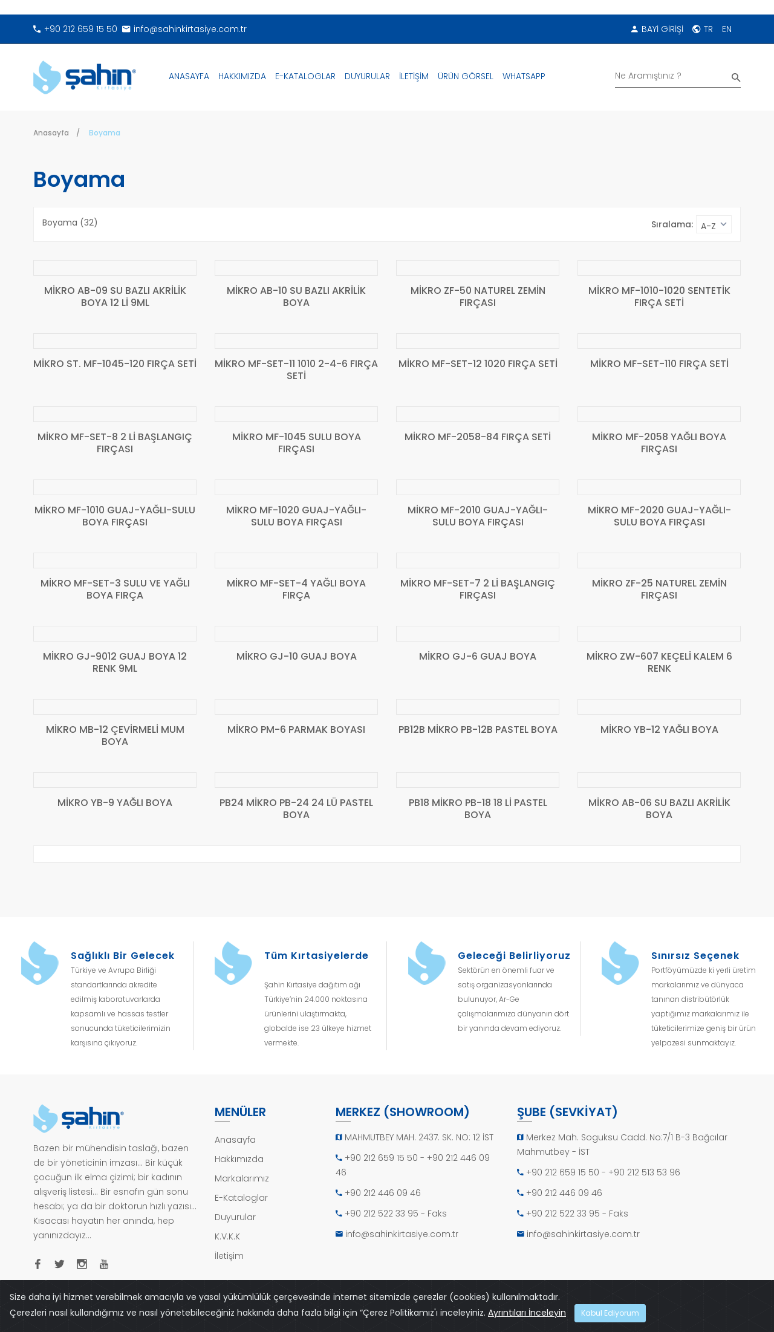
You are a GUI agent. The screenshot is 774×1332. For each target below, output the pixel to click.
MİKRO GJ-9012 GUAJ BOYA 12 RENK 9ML (115, 663)
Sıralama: (672, 224)
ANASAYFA (189, 76)
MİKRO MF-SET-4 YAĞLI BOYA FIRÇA (296, 589)
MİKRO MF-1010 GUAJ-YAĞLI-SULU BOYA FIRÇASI (114, 516)
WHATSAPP (523, 76)
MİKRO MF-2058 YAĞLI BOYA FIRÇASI (659, 443)
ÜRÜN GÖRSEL (465, 76)
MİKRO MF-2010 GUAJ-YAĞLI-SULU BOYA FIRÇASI (478, 516)
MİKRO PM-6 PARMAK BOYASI (296, 730)
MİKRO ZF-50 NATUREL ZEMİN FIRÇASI (478, 297)
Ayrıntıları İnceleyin (527, 1313)
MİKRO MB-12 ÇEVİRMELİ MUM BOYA (115, 736)
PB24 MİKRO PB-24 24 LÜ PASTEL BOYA (296, 809)
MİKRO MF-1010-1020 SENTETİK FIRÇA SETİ (659, 297)
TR (702, 29)
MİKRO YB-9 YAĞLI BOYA (114, 803)
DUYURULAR (367, 76)
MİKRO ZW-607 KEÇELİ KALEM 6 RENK (659, 663)
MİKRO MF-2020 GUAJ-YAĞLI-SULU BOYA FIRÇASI (659, 516)
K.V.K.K (227, 1236)
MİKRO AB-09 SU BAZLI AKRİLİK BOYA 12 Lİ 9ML (115, 297)
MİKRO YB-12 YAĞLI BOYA (659, 730)
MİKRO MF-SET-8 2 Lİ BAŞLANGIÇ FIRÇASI (114, 443)
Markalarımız (242, 1178)
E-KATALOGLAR (305, 76)
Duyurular (235, 1217)
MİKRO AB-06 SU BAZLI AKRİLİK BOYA (659, 809)
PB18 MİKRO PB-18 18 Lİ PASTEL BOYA (478, 809)
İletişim (229, 1256)
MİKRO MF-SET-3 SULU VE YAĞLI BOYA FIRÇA (115, 589)
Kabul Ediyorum (610, 1313)
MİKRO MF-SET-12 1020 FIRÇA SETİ (478, 364)
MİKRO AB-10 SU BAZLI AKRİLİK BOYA (296, 297)
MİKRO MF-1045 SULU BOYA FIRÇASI (296, 443)
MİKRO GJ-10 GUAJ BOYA (296, 657)
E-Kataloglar (241, 1198)
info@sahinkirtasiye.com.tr (184, 29)
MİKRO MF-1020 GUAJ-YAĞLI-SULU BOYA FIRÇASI (296, 516)
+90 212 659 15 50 (75, 29)
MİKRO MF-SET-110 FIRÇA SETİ (659, 364)
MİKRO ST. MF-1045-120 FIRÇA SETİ (115, 364)
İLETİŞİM (414, 76)
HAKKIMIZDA (242, 76)
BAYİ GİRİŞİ (657, 29)
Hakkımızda (239, 1159)
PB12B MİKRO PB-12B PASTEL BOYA (478, 730)
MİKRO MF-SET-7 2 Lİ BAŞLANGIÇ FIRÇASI (477, 589)
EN (727, 29)
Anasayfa (51, 133)
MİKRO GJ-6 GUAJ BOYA (477, 657)
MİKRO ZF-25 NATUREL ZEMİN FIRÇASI (659, 589)
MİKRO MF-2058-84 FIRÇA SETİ (478, 437)
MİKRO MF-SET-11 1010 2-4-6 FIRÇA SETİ (296, 370)
